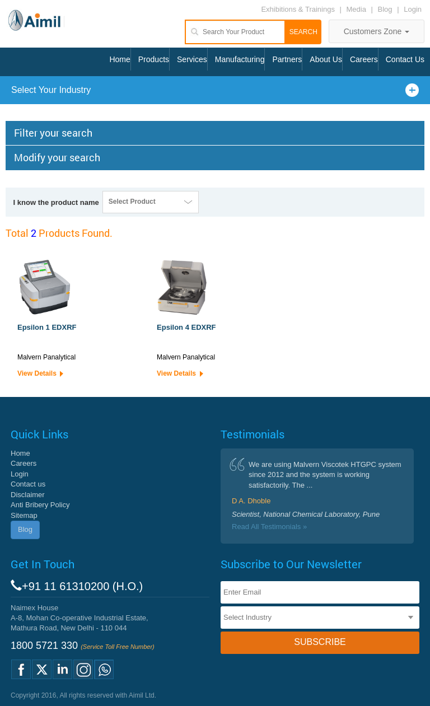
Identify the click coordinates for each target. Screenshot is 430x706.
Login (413, 9)
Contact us (28, 484)
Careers (364, 59)
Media (357, 9)
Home (119, 59)
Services (192, 59)
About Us (326, 59)
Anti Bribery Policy (40, 505)
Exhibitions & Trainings (298, 9)
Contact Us (405, 59)
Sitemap (24, 515)
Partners (287, 59)
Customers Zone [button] (376, 31)
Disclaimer (28, 494)
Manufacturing (240, 59)
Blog (385, 9)
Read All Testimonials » (269, 526)
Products (153, 59)
